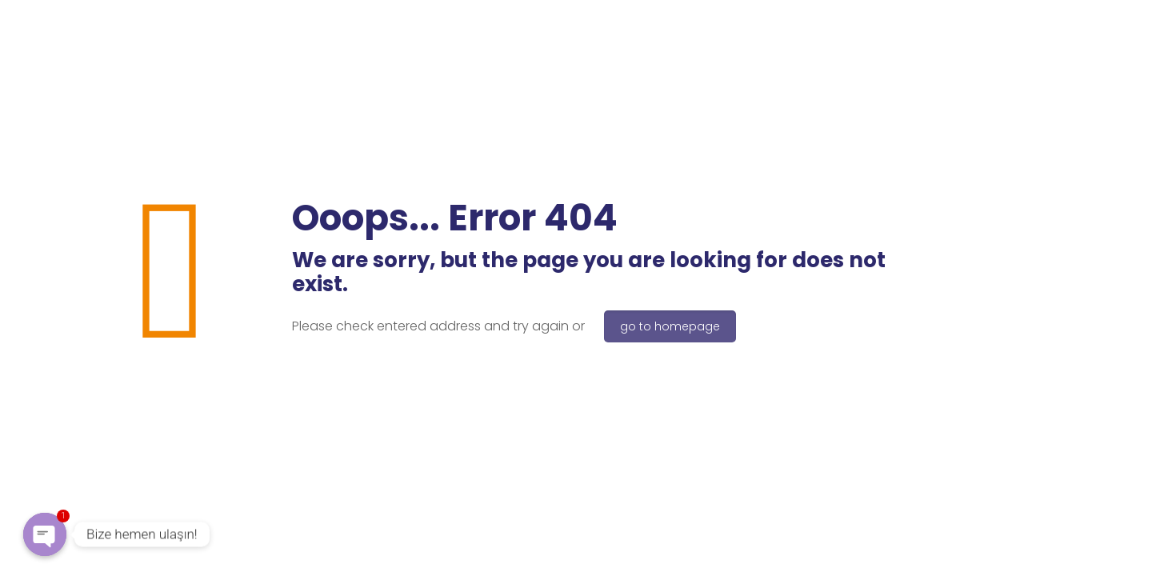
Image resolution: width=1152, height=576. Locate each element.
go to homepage (670, 326)
